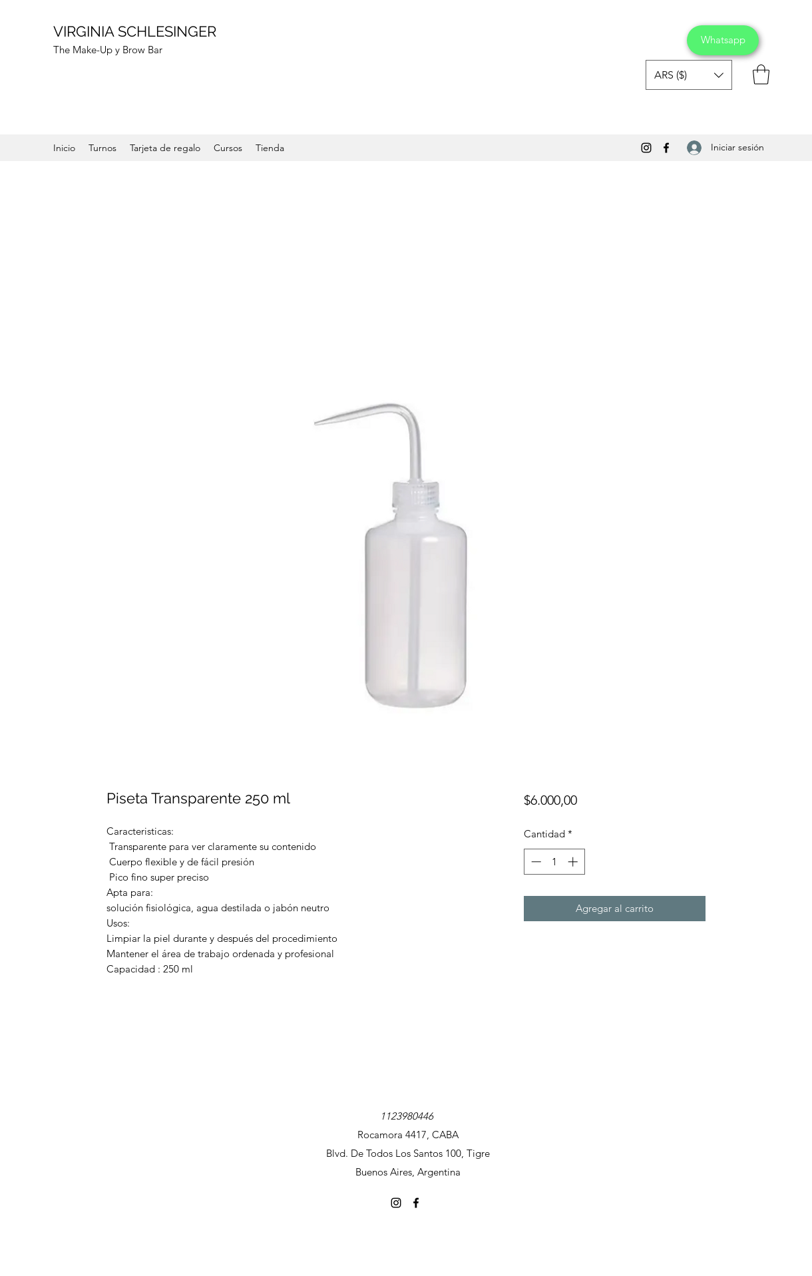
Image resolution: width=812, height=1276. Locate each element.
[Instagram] (646, 147)
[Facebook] (666, 147)
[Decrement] (535, 861)
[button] (689, 75)
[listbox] (689, 75)
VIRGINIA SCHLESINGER (134, 31)
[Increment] (574, 861)
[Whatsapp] (723, 40)
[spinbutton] (554, 861)
